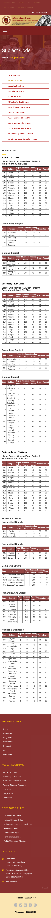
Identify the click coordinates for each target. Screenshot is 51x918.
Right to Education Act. (11, 828)
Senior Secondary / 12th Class (14, 781)
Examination (7, 742)
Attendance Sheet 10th (19, 123)
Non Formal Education (11, 837)
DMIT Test (6, 789)
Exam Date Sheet (16, 112)
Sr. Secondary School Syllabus (22, 139)
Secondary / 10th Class (11, 777)
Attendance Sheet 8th (19, 118)
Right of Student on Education (14, 841)
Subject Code (15, 81)
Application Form (16, 86)
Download (6, 746)
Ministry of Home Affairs (11, 816)
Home (5, 57)
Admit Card (7, 798)
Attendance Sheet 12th (19, 128)
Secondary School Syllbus (20, 134)
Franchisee (7, 754)
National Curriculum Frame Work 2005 (17, 824)
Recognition (7, 733)
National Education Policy (12, 820)
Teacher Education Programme (14, 785)
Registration (7, 793)
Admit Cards (14, 97)
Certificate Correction (19, 107)
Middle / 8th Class (9, 772)
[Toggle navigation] (5, 31)
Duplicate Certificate (18, 102)
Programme (7, 738)
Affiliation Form (16, 91)
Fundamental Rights (10, 833)
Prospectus (14, 75)
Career (5, 750)
